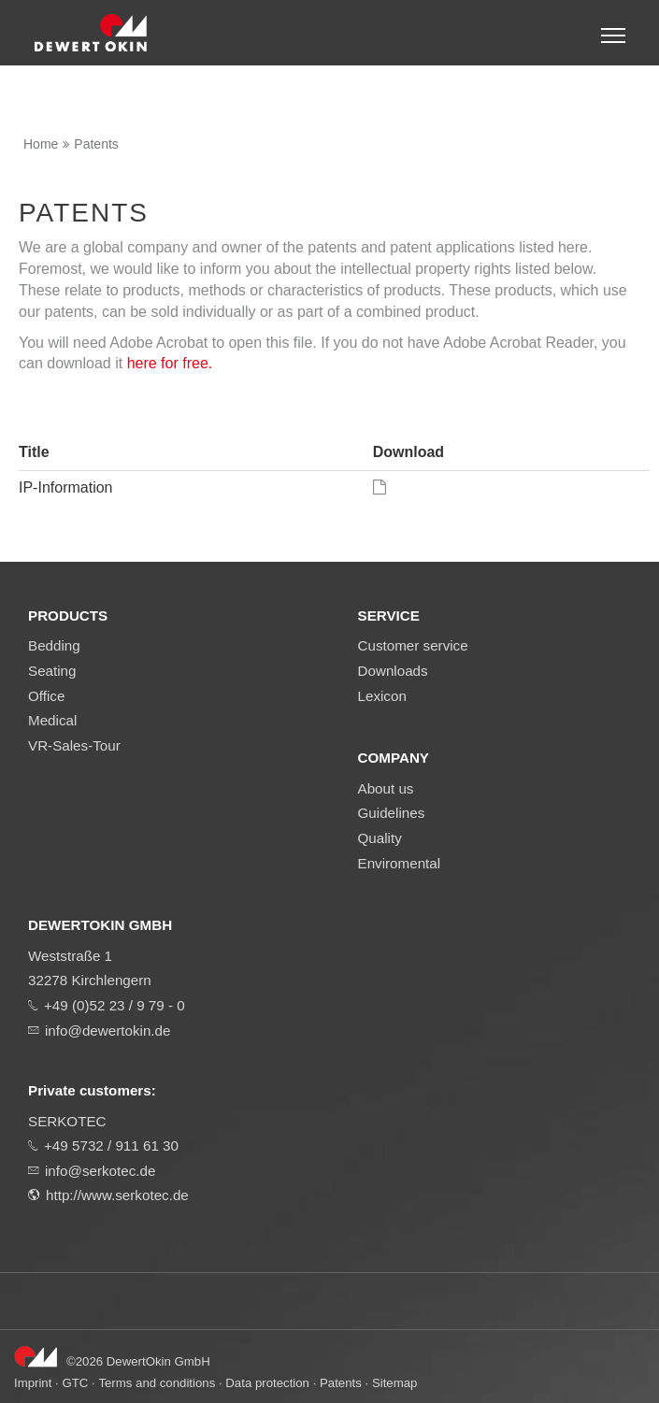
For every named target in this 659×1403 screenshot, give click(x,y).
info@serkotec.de (100, 1171)
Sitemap (395, 1383)
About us (386, 788)
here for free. (170, 363)
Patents (96, 143)
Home (40, 143)
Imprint (32, 1383)
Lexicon (382, 696)
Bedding (54, 645)
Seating (52, 671)
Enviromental (399, 863)
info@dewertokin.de (107, 1030)
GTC (75, 1383)
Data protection (267, 1383)
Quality (380, 838)
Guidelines (391, 813)
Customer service (413, 645)
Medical (52, 720)
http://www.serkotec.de (117, 1195)
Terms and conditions (156, 1383)
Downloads (393, 671)
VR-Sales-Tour (74, 745)
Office (46, 696)
